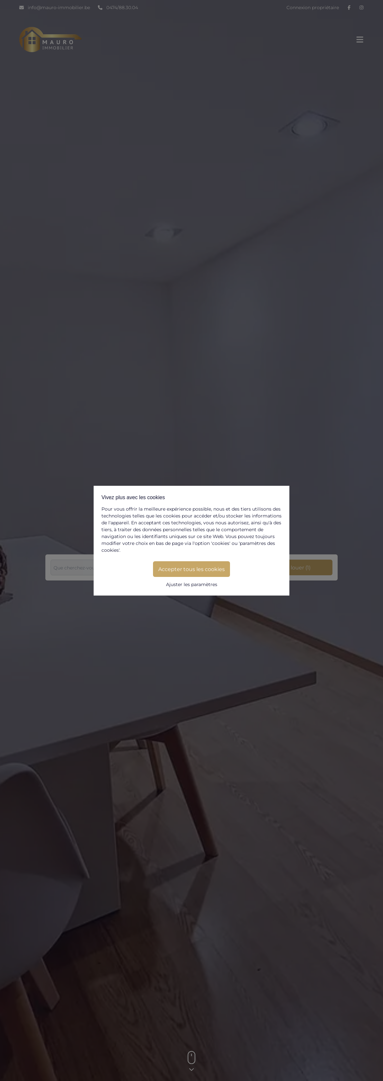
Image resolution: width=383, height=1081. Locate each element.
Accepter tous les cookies (191, 568)
